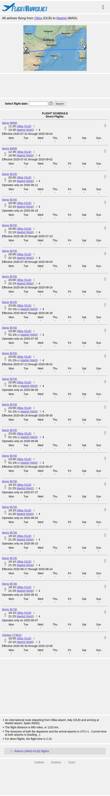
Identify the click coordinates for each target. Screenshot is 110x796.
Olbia (38, 18)
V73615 (17, 635)
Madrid (61, 18)
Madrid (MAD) (25, 129)
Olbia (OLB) (24, 126)
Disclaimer (56, 762)
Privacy (72, 762)
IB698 (13, 122)
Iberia (5, 122)
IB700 (13, 174)
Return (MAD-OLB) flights (29, 751)
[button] (50, 103)
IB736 (13, 481)
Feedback (39, 762)
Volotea (6, 635)
